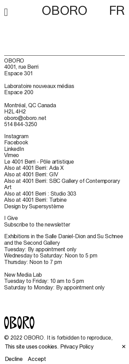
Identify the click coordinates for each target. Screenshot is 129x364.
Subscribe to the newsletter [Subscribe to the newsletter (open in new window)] (37, 224)
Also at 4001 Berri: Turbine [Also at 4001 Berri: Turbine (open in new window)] (35, 200)
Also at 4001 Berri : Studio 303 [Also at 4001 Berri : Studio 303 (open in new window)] (40, 193)
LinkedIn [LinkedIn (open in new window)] (14, 149)
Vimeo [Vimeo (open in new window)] (11, 155)
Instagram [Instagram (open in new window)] (16, 136)
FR (117, 10)
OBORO (64, 10)
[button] (6, 11)
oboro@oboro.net (25, 118)
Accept (37, 359)
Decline (14, 359)
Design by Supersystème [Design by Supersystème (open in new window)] (34, 206)
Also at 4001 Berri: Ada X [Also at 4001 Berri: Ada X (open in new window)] (34, 168)
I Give (11, 218)
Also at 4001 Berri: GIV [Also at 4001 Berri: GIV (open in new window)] (31, 174)
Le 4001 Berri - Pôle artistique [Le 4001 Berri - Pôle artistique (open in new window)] (39, 161)
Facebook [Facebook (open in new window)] (16, 142)
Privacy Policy (77, 346)
